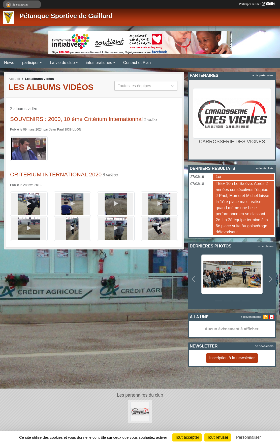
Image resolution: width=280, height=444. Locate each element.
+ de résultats (264, 168)
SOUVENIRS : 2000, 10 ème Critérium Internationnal (76, 119)
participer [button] (30, 62)
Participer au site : (256, 4)
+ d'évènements (251, 316)
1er (219, 176)
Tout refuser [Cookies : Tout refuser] (217, 437)
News (9, 62)
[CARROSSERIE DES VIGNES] (140, 411)
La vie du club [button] (62, 62)
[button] (193, 279)
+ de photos (265, 246)
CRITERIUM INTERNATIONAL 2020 (56, 174)
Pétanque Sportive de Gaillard (66, 16)
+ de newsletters (262, 345)
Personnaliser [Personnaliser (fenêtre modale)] (248, 437)
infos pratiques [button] (99, 62)
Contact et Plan (137, 62)
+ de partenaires (263, 75)
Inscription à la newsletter (232, 358)
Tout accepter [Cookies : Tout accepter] (187, 437)
